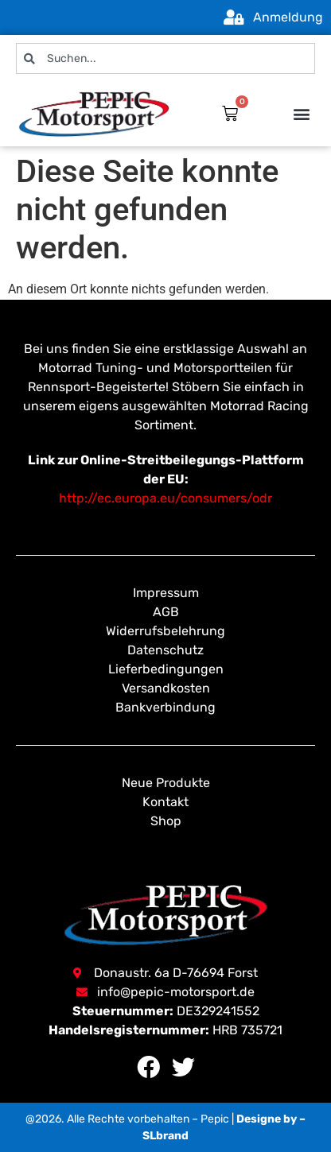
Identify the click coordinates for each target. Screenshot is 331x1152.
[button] (302, 114)
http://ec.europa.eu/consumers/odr (165, 498)
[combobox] (165, 58)
